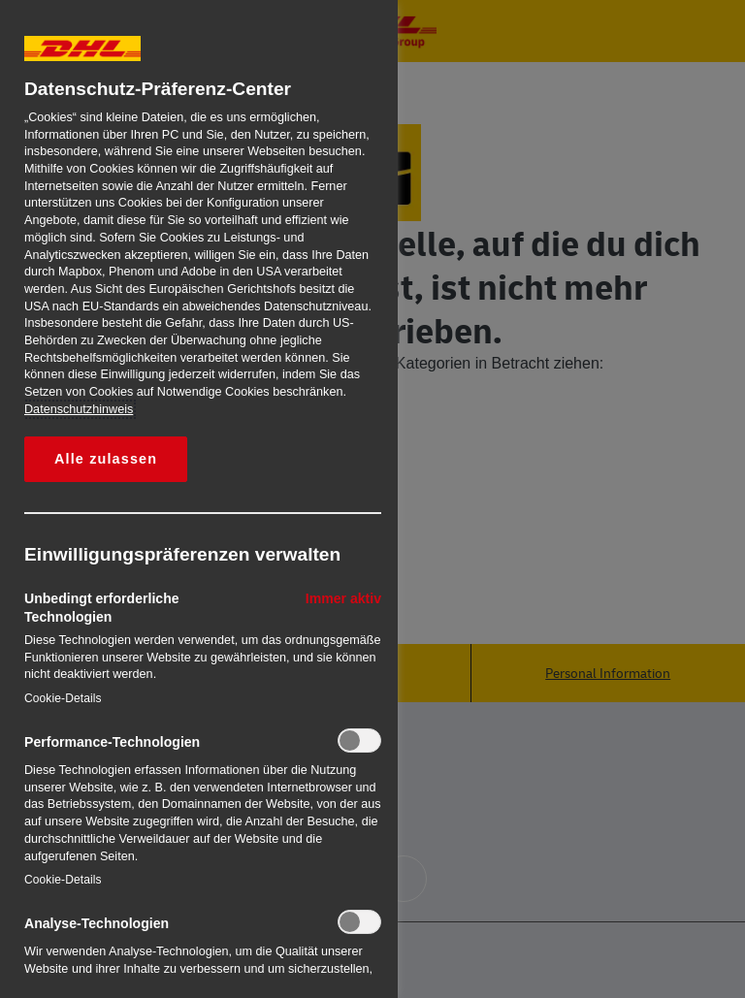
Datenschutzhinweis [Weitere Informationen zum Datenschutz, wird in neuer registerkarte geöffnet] (78, 409)
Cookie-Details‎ (63, 698)
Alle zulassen (105, 459)
